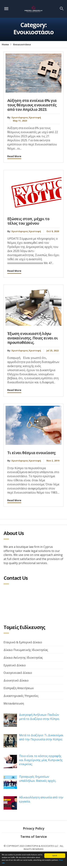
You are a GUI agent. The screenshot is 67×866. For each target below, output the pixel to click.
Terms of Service (33, 836)
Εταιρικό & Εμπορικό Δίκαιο (23, 642)
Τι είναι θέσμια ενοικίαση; (31, 452)
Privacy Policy (33, 828)
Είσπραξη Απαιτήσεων (19, 688)
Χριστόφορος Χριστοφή (26, 117)
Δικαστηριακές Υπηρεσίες (21, 696)
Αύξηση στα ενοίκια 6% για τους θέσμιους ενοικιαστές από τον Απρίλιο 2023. (31, 105)
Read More (14, 156)
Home (5, 44)
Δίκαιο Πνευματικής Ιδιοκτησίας (26, 650)
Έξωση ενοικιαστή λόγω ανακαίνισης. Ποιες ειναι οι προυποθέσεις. (32, 338)
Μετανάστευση (14, 703)
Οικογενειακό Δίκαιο (18, 673)
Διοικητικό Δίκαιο (16, 680)
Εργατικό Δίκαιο (15, 665)
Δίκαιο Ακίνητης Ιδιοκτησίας (23, 658)
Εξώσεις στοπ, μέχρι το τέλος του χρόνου (28, 221)
